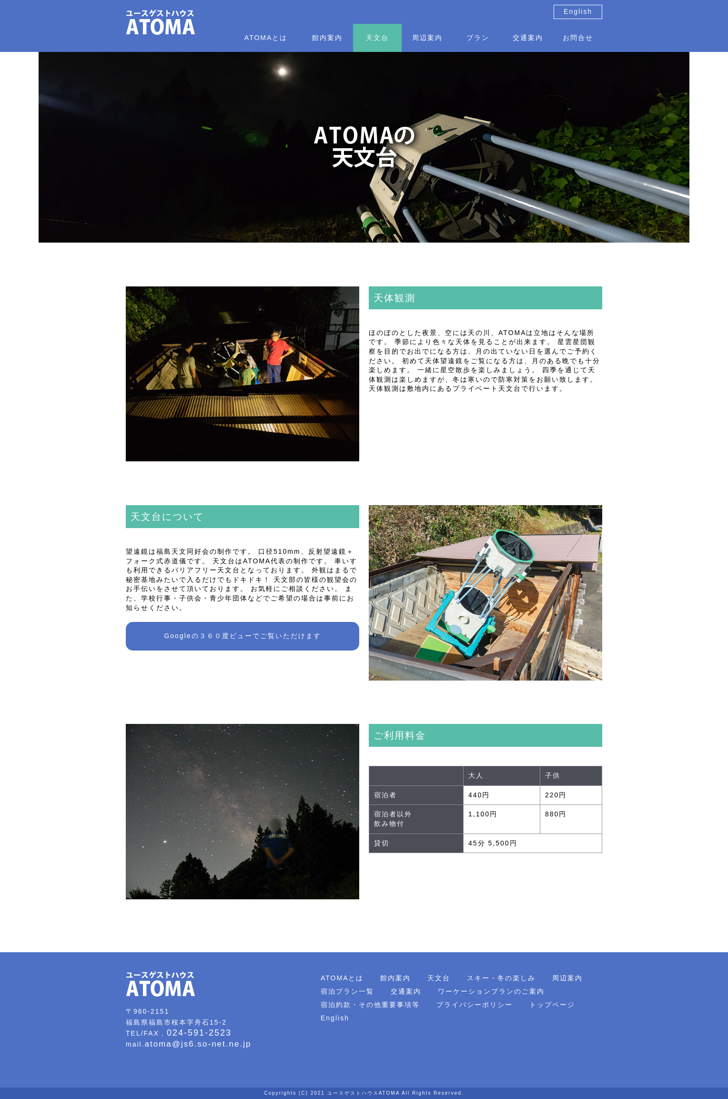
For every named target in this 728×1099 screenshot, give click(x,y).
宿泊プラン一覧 (347, 991)
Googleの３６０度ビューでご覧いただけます (242, 636)
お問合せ (578, 37)
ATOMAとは (266, 37)
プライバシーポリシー (474, 1004)
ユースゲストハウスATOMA (363, 1093)
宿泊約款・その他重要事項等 (370, 1004)
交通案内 (528, 37)
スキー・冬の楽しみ (501, 978)
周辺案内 (427, 37)
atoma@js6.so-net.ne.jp (198, 1043)
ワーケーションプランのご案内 (491, 991)
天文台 (377, 37)
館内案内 (327, 37)
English (578, 11)
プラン (477, 37)
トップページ (552, 1004)
